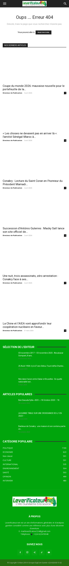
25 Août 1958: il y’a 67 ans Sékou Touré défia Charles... (41, 366)
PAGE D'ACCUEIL (43, 32)
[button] (4, 3)
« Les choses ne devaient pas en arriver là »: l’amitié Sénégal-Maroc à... (30, 135)
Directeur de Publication (12, 93)
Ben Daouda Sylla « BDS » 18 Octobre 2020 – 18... (39, 400)
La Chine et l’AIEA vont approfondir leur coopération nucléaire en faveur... (27, 325)
